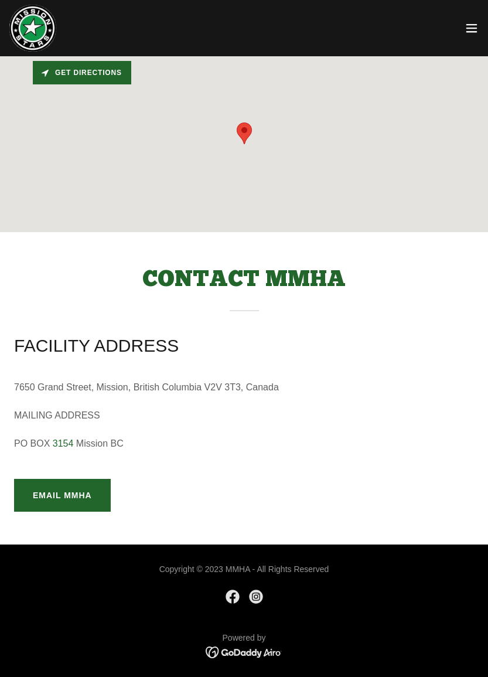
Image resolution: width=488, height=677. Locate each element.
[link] (32, 28)
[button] (471, 28)
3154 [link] (63, 443)
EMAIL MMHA (62, 495)
